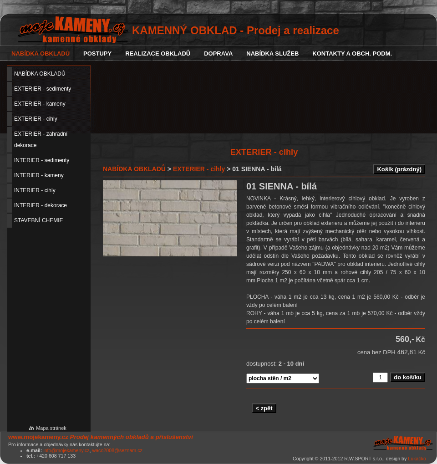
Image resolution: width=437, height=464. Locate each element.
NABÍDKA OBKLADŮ (134, 169)
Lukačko (417, 458)
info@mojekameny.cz (66, 450)
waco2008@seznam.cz (117, 450)
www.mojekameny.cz (38, 436)
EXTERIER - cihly (199, 169)
